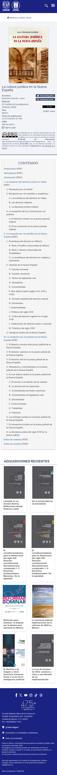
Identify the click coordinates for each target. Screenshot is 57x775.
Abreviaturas (10, 173)
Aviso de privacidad (12, 738)
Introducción (10, 177)
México (5, 113)
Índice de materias (13, 439)
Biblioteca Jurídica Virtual (19, 18)
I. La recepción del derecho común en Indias (25, 182)
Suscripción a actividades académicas (20, 733)
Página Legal (9, 127)
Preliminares (10, 169)
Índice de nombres (13, 444)
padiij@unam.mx (7, 765)
